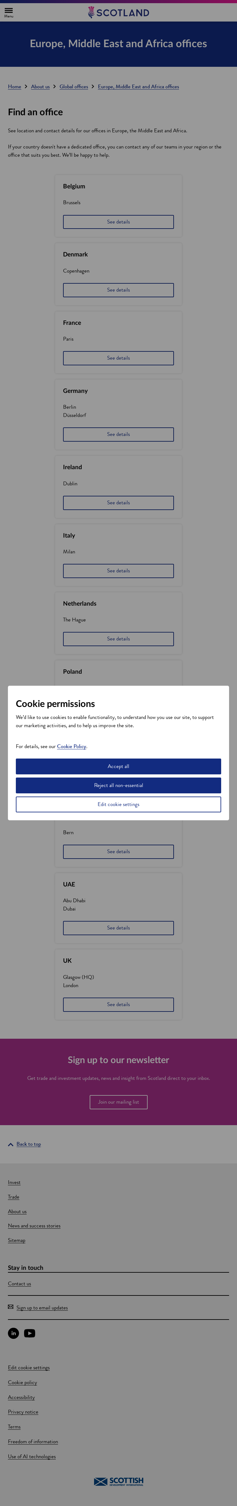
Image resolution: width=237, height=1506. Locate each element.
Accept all (118, 766)
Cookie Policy (71, 746)
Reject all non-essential (118, 785)
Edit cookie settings (118, 804)
